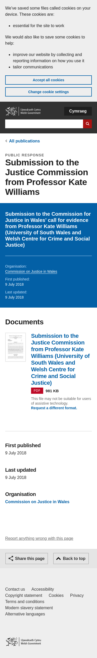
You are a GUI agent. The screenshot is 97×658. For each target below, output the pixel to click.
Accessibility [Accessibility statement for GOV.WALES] (42, 589)
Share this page (29, 558)
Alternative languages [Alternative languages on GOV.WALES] (25, 614)
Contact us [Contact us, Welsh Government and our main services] (15, 589)
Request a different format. (54, 408)
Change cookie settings (48, 92)
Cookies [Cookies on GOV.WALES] (56, 595)
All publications (24, 141)
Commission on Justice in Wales (31, 271)
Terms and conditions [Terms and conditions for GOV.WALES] (24, 601)
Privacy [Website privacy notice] (77, 595)
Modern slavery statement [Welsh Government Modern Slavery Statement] (29, 608)
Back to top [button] (74, 558)
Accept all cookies (48, 80)
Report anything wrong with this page (39, 538)
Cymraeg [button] (78, 111)
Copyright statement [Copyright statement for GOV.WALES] (23, 595)
